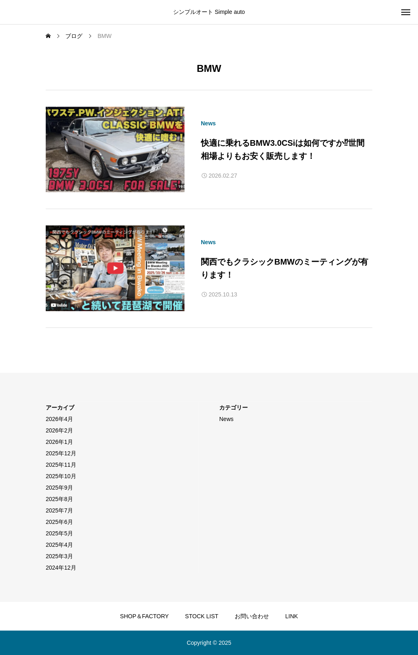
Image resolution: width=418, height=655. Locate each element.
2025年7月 (59, 510)
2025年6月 (59, 522)
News (208, 123)
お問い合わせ (252, 616)
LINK (291, 616)
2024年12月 (61, 567)
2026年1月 (59, 442)
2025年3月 (59, 556)
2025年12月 (61, 453)
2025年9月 (59, 487)
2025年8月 (59, 499)
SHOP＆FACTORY (144, 616)
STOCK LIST (201, 616)
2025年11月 (61, 464)
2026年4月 (59, 419)
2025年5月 (59, 533)
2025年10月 (61, 476)
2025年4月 (59, 544)
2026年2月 (59, 430)
